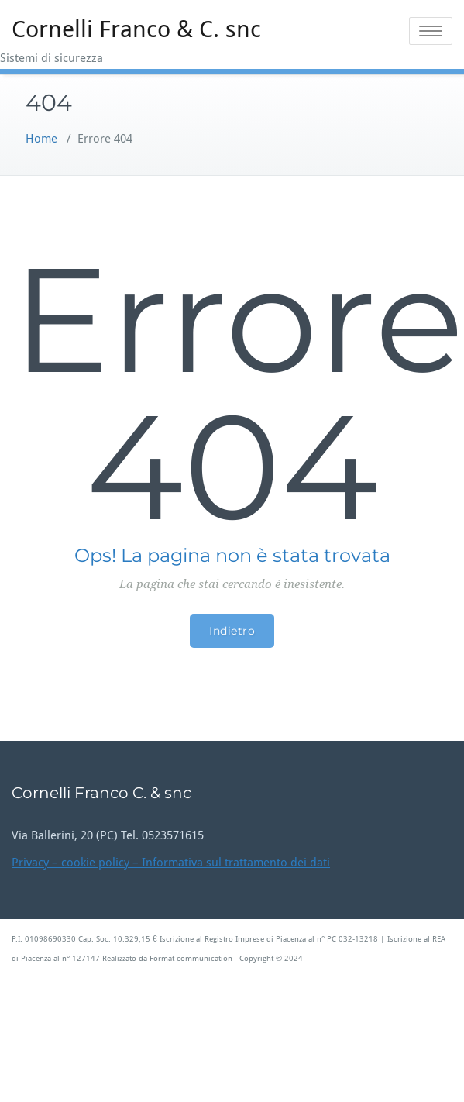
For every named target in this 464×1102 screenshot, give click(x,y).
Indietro (232, 631)
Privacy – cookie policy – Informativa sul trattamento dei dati (171, 863)
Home (41, 139)
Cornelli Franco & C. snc (136, 29)
